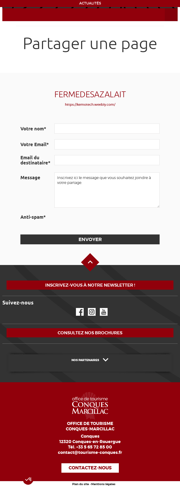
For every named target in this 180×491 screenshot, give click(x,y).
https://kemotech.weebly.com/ (90, 104)
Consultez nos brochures (90, 332)
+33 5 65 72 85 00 (94, 447)
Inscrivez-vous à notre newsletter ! (90, 285)
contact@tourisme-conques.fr (90, 452)
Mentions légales (103, 484)
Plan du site (80, 484)
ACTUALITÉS (90, 3)
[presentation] (90, 221)
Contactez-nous (90, 468)
